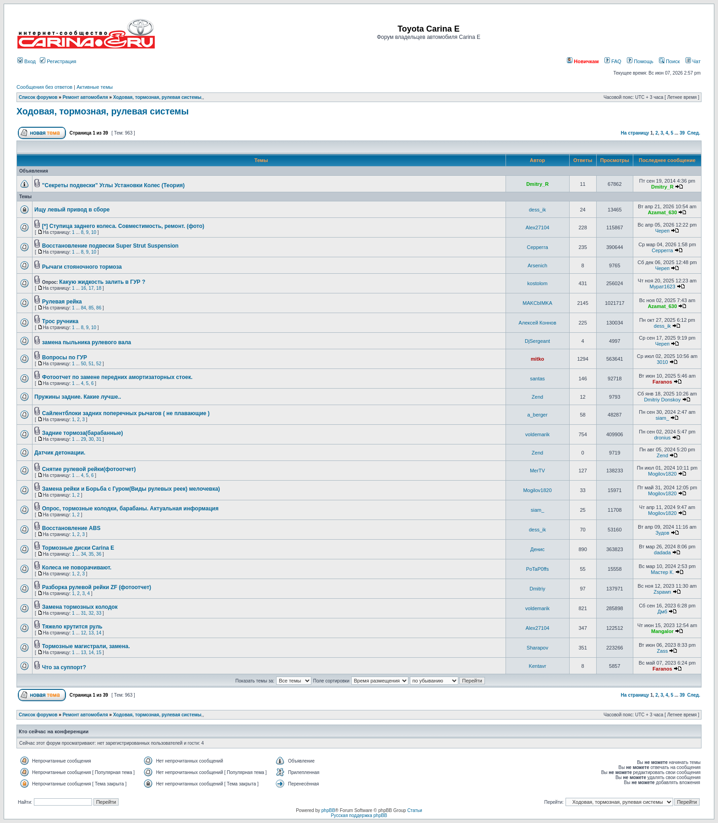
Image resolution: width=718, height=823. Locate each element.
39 (682, 132)
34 (83, 554)
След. (693, 132)
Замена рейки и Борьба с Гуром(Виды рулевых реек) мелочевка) (131, 489)
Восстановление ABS (71, 528)
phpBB (328, 810)
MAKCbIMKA (537, 303)
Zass (662, 651)
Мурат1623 (662, 286)
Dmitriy (537, 588)
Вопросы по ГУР (64, 357)
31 (98, 439)
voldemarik (537, 434)
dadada (662, 552)
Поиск (669, 61)
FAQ (612, 61)
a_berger (538, 414)
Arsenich (537, 265)
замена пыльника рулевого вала (86, 342)
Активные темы (94, 87)
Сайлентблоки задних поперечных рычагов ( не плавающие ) (126, 413)
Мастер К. (662, 572)
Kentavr (537, 666)
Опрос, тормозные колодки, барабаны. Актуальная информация (130, 508)
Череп (662, 230)
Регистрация (58, 61)
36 (98, 554)
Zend (537, 397)
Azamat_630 (662, 212)
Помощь (640, 61)
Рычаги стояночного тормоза (82, 267)
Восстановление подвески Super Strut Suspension (110, 246)
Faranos (662, 381)
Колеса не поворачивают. (77, 567)
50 (83, 363)
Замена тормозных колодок (80, 607)
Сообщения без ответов (44, 87)
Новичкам (582, 61)
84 (83, 307)
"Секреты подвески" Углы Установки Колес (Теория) (113, 185)
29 (83, 439)
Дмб (662, 611)
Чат (693, 61)
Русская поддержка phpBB (359, 815)
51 (90, 363)
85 (90, 307)
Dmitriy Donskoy (662, 399)
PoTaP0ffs (537, 569)
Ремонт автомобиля (85, 97)
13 (90, 632)
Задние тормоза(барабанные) (82, 433)
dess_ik (537, 209)
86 (98, 307)
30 (90, 439)
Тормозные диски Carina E (78, 548)
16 (83, 288)
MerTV (537, 470)
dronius (662, 437)
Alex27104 (537, 227)
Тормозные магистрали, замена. (86, 646)
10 (93, 232)
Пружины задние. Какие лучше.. (77, 397)
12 (83, 632)
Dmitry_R (537, 184)
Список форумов (38, 97)
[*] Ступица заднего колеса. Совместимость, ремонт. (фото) (123, 226)
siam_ (662, 418)
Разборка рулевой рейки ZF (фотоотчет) (96, 587)
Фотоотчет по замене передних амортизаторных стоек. (117, 377)
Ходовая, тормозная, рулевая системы (157, 97)
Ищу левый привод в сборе (72, 209)
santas (537, 378)
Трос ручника (60, 321)
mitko (537, 359)
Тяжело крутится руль (72, 626)
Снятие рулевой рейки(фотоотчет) (89, 469)
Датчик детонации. (59, 452)
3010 (662, 362)
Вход (26, 61)
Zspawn (662, 592)
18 (98, 288)
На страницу (635, 132)
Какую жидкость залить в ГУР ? (102, 282)
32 (90, 613)
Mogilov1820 (662, 473)
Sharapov (537, 647)
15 (98, 652)
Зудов (662, 533)
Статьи (414, 810)
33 (98, 613)
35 (90, 554)
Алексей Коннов (537, 322)
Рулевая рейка (62, 301)
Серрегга (537, 247)
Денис (537, 549)
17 (90, 288)
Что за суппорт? (64, 667)
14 (98, 632)
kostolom (538, 283)
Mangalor (662, 631)
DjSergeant (537, 341)
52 (98, 363)
